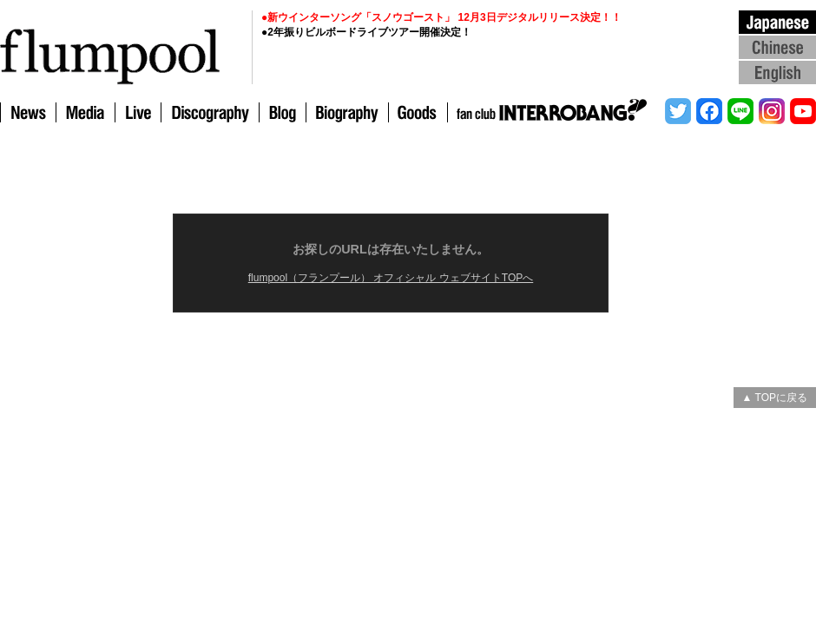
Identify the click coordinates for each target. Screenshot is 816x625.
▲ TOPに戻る (774, 397)
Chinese (777, 46)
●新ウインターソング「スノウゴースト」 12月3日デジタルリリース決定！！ (441, 17)
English (777, 71)
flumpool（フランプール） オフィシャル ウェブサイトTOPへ (390, 278)
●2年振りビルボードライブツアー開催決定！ (366, 32)
